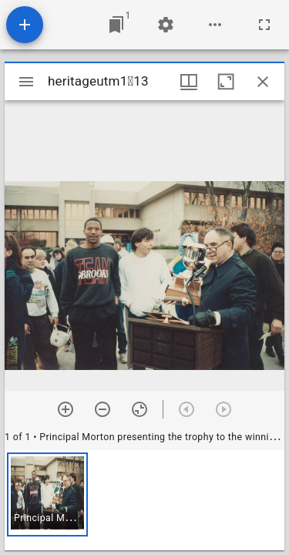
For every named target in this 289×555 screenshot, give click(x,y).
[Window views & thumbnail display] (188, 81)
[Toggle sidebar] (26, 81)
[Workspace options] (215, 24)
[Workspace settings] (165, 24)
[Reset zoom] (139, 409)
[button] (47, 494)
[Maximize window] (225, 81)
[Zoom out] (102, 409)
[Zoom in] (65, 409)
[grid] (144, 500)
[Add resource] (24, 24)
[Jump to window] (116, 24)
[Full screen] (264, 24)
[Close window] (262, 81)
